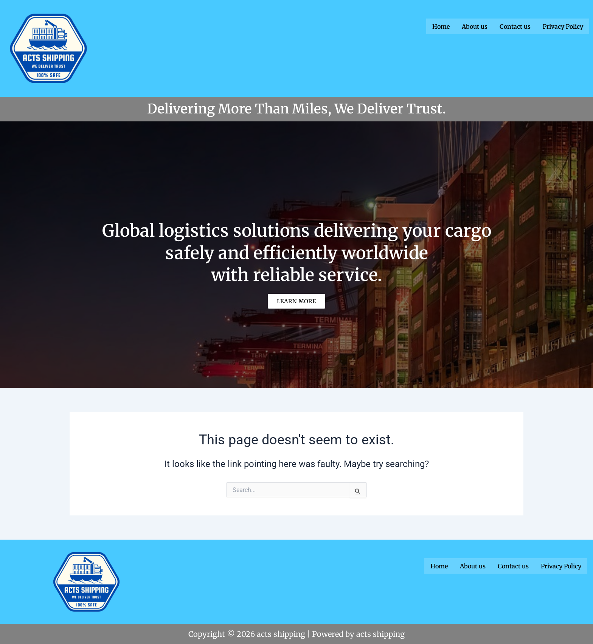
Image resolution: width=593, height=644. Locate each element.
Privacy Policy (563, 26)
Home (441, 26)
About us (474, 26)
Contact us (515, 26)
